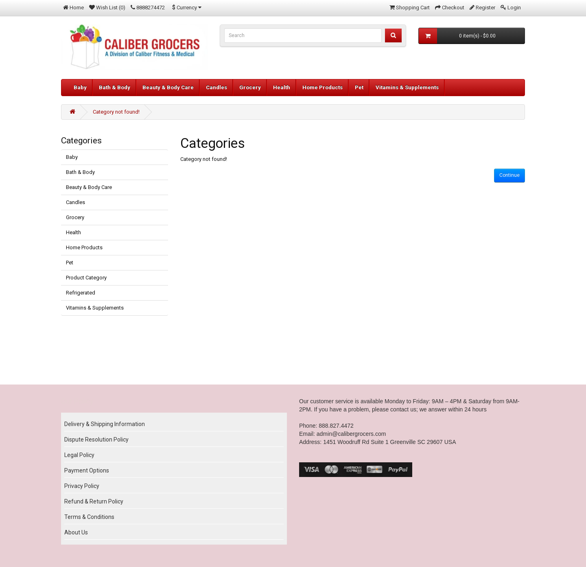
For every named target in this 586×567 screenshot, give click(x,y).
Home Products (322, 87)
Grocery (250, 87)
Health (281, 87)
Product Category (86, 278)
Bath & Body (114, 87)
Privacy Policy (81, 486)
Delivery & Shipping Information (104, 424)
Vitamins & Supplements (407, 87)
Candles (216, 87)
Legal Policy (79, 455)
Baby (80, 87)
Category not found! (116, 112)
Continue (509, 175)
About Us (76, 532)
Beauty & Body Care (168, 87)
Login (514, 7)
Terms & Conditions (89, 517)
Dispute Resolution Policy (96, 439)
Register (485, 7)
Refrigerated (80, 293)
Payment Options (86, 470)
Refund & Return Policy (93, 501)
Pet (359, 87)
